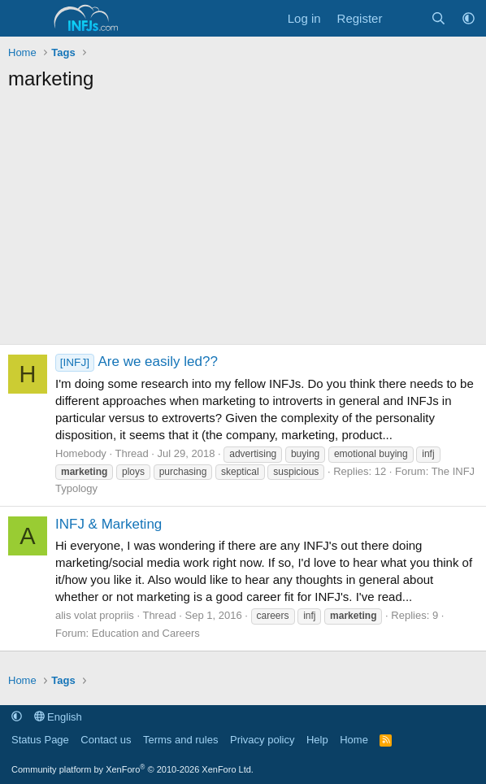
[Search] (438, 18)
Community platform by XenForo (132, 769)
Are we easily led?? (136, 361)
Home (354, 740)
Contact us (105, 740)
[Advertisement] (243, 222)
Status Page (40, 740)
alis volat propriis (94, 615)
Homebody (80, 453)
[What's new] (406, 18)
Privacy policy (262, 740)
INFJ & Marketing (108, 524)
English (58, 717)
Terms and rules (180, 740)
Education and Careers (146, 633)
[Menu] (22, 18)
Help (317, 740)
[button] (468, 18)
